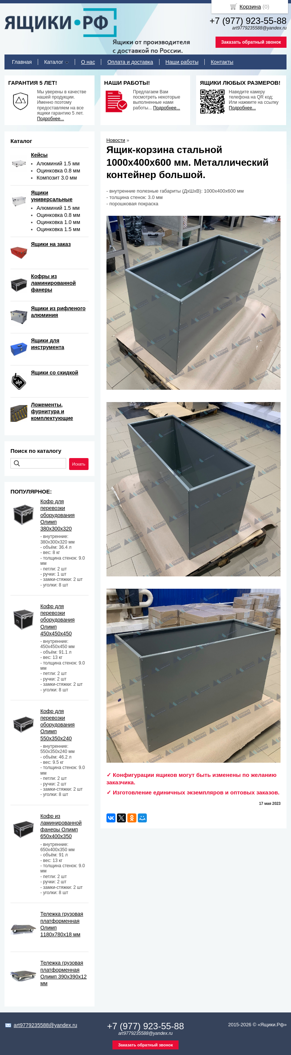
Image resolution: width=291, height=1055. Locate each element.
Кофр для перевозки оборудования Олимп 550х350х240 (57, 724)
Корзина (250, 6)
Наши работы (181, 62)
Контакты (222, 62)
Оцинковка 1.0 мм (58, 222)
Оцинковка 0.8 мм (58, 171)
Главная (22, 62)
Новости (115, 140)
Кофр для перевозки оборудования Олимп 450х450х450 (57, 620)
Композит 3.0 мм (57, 178)
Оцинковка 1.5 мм (58, 229)
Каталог (53, 62)
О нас (88, 62)
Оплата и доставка (130, 62)
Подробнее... (50, 118)
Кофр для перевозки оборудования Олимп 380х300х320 (57, 515)
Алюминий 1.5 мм (58, 164)
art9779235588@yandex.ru (45, 1025)
